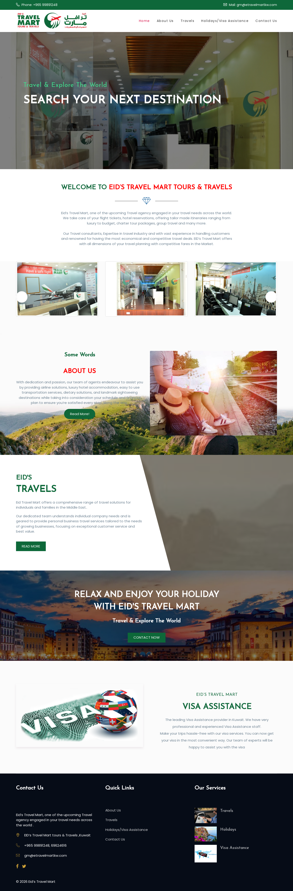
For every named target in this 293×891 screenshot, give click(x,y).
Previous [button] (21, 297)
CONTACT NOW (146, 637)
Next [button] (271, 297)
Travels (188, 21)
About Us (165, 21)
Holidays (228, 829)
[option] (57, 291)
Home (144, 21)
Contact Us (266, 21)
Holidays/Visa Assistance (225, 21)
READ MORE (31, 546)
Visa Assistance (234, 848)
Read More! (79, 413)
